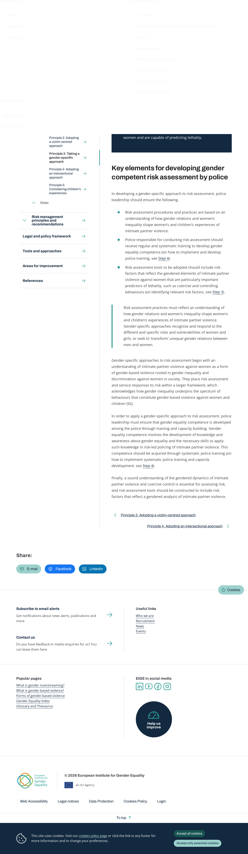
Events (141, 631)
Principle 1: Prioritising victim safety (65, 128)
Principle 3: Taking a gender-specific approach (64, 157)
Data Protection (101, 801)
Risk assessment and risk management (92, 37)
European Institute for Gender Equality (21, 12)
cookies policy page (93, 836)
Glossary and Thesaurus (34, 706)
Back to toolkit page (44, 87)
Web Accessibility (34, 801)
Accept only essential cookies (198, 843)
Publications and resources (83, 12)
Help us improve (154, 725)
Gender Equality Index (168, 12)
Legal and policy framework (47, 236)
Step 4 (163, 258)
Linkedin (139, 686)
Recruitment (145, 621)
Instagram (167, 686)
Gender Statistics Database (197, 12)
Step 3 (217, 292)
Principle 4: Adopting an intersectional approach (64, 173)
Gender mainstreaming (112, 12)
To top (121, 818)
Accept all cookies (189, 833)
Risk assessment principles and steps (144, 37)
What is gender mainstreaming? (40, 685)
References (33, 281)
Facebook (158, 686)
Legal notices (68, 801)
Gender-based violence (140, 12)
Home (25, 37)
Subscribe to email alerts (37, 609)
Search (239, 12)
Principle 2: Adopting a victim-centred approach (64, 141)
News (140, 626)
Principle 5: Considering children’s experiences (65, 189)
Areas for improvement (43, 266)
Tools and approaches (42, 251)
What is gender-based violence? (40, 690)
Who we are (145, 616)
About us (222, 12)
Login (161, 801)
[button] (28, 569)
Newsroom (56, 12)
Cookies (233, 590)
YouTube (148, 686)
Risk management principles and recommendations (48, 220)
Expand (24, 103)
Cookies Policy (135, 801)
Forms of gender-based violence (40, 695)
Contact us (25, 637)
